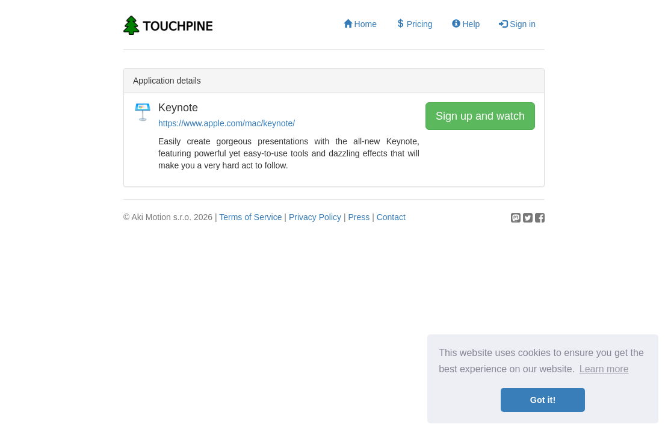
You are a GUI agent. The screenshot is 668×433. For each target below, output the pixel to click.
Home (360, 24)
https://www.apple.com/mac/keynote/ (226, 123)
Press (359, 217)
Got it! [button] (542, 400)
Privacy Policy (315, 217)
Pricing (414, 24)
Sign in (517, 24)
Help (466, 24)
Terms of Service (250, 217)
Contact (391, 217)
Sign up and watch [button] (480, 116)
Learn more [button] (604, 369)
